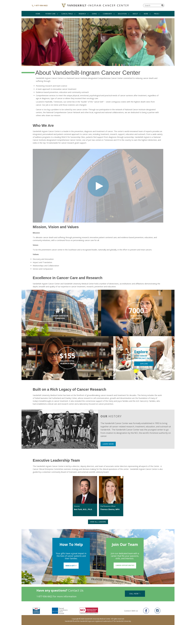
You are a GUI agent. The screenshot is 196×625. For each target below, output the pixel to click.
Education (122, 14)
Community (107, 14)
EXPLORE (144, 363)
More (146, 14)
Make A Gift (71, 565)
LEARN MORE (108, 444)
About (135, 14)
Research (82, 14)
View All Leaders (98, 522)
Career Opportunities (125, 565)
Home (38, 14)
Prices (157, 14)
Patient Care (50, 14)
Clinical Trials (67, 14)
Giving (94, 14)
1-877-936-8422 (40, 5)
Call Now (135, 593)
